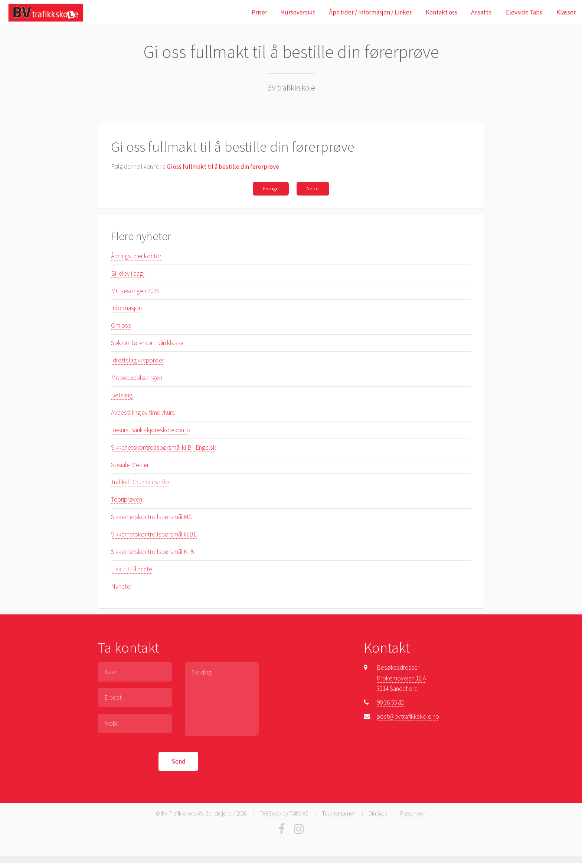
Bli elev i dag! (127, 273)
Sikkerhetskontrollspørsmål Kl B (152, 552)
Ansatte (481, 12)
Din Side (378, 813)
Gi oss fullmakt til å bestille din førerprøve (223, 167)
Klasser (566, 12)
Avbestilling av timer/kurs (143, 412)
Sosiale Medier (130, 465)
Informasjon (126, 308)
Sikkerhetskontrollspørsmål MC (151, 517)
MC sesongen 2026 (135, 291)
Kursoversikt (298, 12)
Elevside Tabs (524, 12)
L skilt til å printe (131, 569)
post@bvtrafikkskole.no (408, 716)
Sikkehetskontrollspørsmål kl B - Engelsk (163, 447)
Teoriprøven (126, 499)
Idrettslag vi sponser (137, 360)
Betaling (122, 395)
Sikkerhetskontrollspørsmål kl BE (154, 534)
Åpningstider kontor (136, 256)
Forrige (271, 188)
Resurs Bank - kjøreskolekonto (150, 430)
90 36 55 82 (390, 702)
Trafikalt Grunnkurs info (140, 482)
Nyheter (121, 587)
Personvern (413, 813)
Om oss (121, 325)
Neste (313, 188)
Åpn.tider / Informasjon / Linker (370, 12)
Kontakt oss (441, 12)
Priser (259, 12)
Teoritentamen (339, 813)
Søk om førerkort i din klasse (147, 343)
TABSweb (270, 813)
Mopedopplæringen (136, 378)
